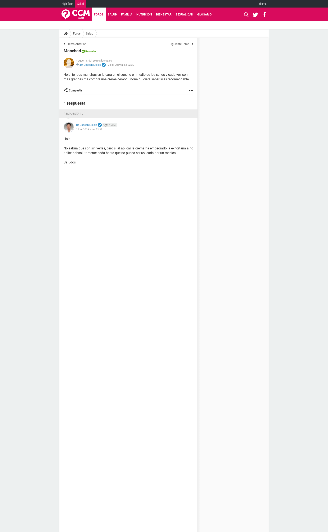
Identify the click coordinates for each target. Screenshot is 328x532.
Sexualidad (184, 14)
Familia (126, 14)
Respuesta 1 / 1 (75, 113)
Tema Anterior (77, 44)
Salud (80, 3)
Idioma (262, 3)
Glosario (204, 14)
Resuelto (90, 51)
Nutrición (144, 14)
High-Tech (67, 3)
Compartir (75, 90)
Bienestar (164, 14)
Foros (99, 14)
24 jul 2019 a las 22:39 (121, 64)
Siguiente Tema (179, 44)
